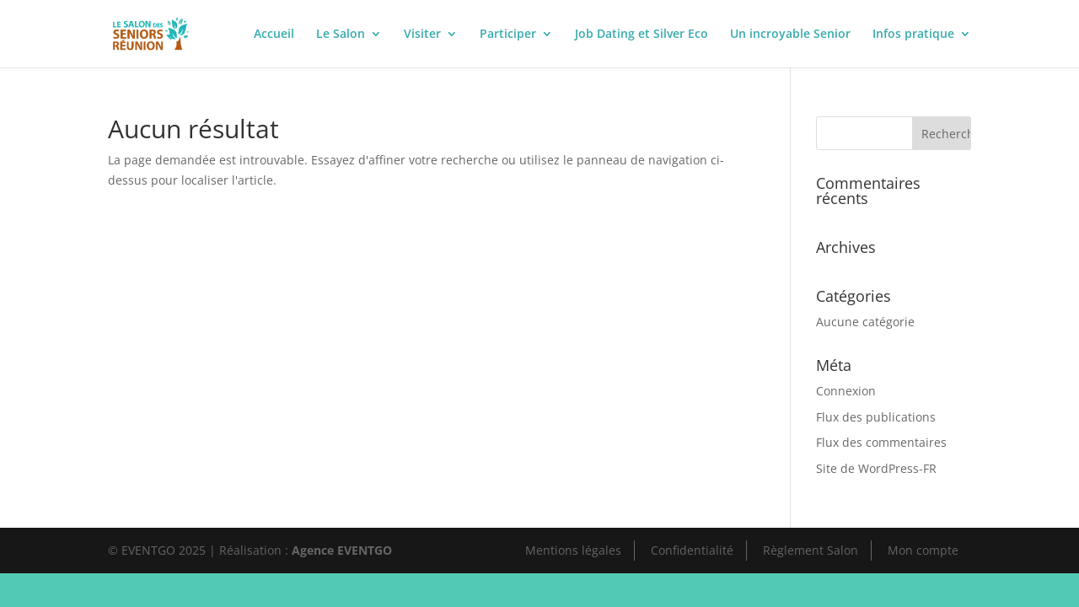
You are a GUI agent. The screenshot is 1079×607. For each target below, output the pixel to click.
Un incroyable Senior (790, 34)
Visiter (422, 34)
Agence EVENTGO (342, 550)
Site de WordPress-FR (876, 468)
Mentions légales (573, 550)
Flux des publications (876, 417)
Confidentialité (692, 550)
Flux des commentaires (881, 442)
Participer (508, 34)
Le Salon (340, 34)
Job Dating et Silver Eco (641, 34)
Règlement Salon (810, 550)
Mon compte (923, 550)
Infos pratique (913, 34)
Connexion (846, 391)
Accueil (274, 34)
